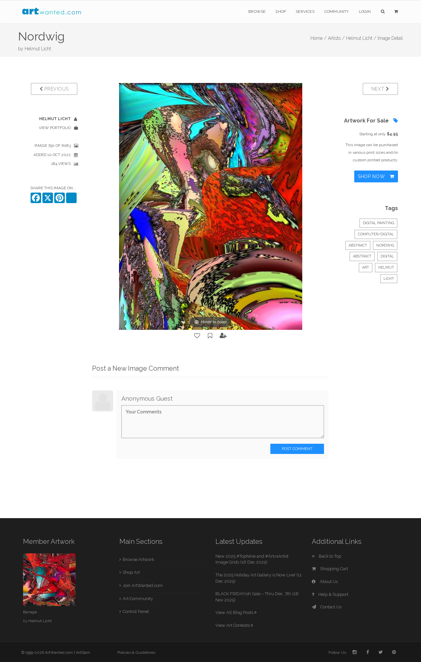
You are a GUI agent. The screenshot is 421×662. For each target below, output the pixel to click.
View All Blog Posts (236, 612)
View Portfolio (55, 127)
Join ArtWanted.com (143, 585)
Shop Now (376, 176)
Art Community (138, 598)
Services (305, 11)
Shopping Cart (330, 568)
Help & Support (330, 594)
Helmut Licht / (361, 38)
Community (336, 11)
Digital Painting (378, 223)
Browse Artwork (138, 559)
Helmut (386, 267)
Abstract (358, 245)
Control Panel (136, 611)
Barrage (30, 612)
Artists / (336, 38)
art (365, 267)
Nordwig (385, 245)
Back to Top (326, 556)
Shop (280, 11)
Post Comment (297, 448)
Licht (389, 279)
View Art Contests (234, 625)
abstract (362, 256)
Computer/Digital (376, 234)
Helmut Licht (38, 48)
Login (365, 11)
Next (380, 89)
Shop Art (131, 572)
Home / (318, 38)
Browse (256, 11)
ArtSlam (83, 652)
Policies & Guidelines (136, 652)
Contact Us (326, 606)
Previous (54, 89)
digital (387, 256)
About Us (325, 581)
